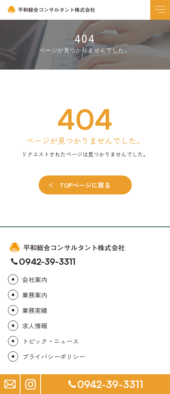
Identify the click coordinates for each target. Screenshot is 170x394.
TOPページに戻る (85, 185)
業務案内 (34, 295)
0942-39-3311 (47, 261)
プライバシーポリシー (53, 356)
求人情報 (34, 325)
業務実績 (34, 310)
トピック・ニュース (50, 341)
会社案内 (34, 279)
